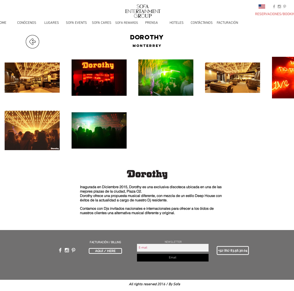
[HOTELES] (176, 22)
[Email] (173, 258)
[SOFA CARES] (101, 22)
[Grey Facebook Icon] (274, 6)
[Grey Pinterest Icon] (284, 6)
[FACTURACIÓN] (227, 22)
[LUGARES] (51, 22)
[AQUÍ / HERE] (105, 251)
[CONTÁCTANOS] (201, 22)
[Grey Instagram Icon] (279, 6)
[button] (233, 250)
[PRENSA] (151, 22)
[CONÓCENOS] (26, 22)
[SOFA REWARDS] (126, 22)
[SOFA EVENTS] (76, 22)
